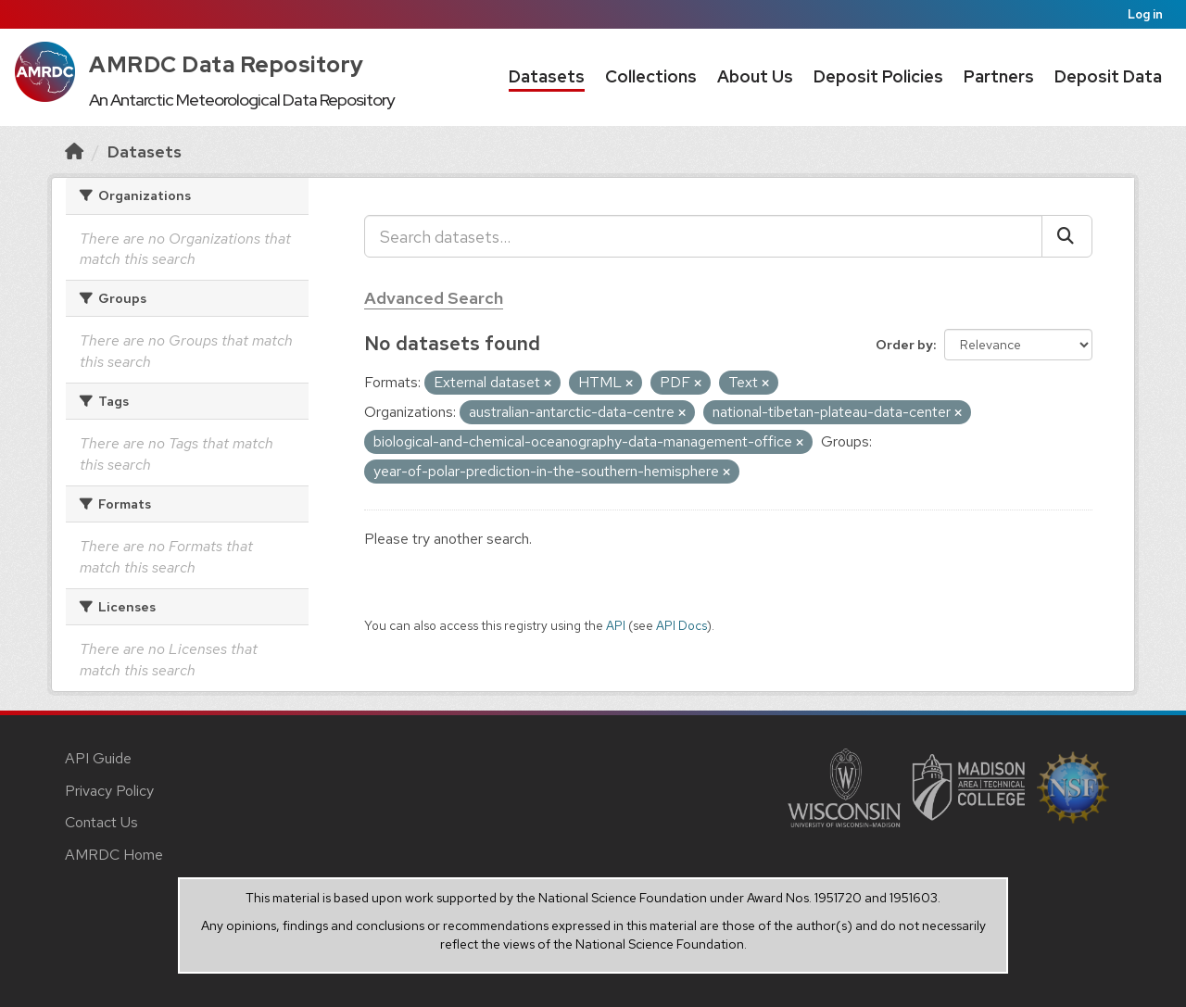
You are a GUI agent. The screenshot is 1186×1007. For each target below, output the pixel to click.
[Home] (74, 151)
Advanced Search (433, 297)
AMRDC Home (114, 854)
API (615, 625)
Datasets (547, 76)
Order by (904, 344)
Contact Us (101, 822)
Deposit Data (1108, 76)
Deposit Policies (878, 76)
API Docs (681, 625)
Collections (651, 76)
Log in (1145, 14)
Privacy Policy (109, 790)
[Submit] (1066, 236)
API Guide (98, 758)
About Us (755, 76)
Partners (999, 76)
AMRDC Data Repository (226, 64)
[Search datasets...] (703, 236)
